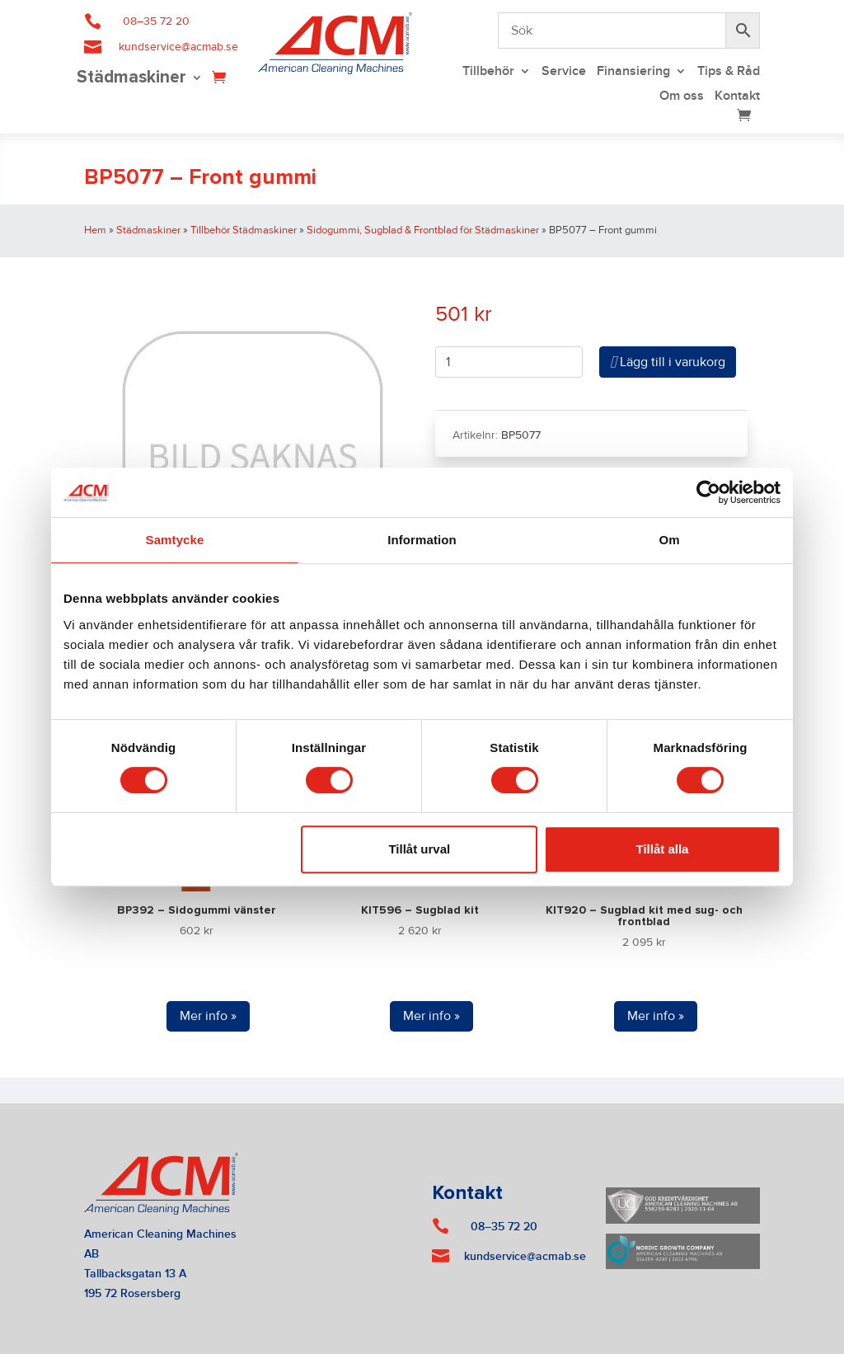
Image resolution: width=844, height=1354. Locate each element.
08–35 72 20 (156, 21)
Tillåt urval (419, 849)
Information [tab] (422, 540)
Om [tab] (669, 540)
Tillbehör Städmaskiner (243, 230)
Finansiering (633, 72)
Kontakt (737, 97)
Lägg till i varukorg (667, 362)
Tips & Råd (728, 72)
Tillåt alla (661, 849)
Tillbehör (488, 72)
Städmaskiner (131, 79)
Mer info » (208, 1016)
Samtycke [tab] (175, 540)
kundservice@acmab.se (178, 47)
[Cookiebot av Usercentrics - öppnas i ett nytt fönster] (708, 492)
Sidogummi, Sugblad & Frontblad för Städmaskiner (423, 230)
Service (564, 72)
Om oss (681, 97)
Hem (95, 230)
